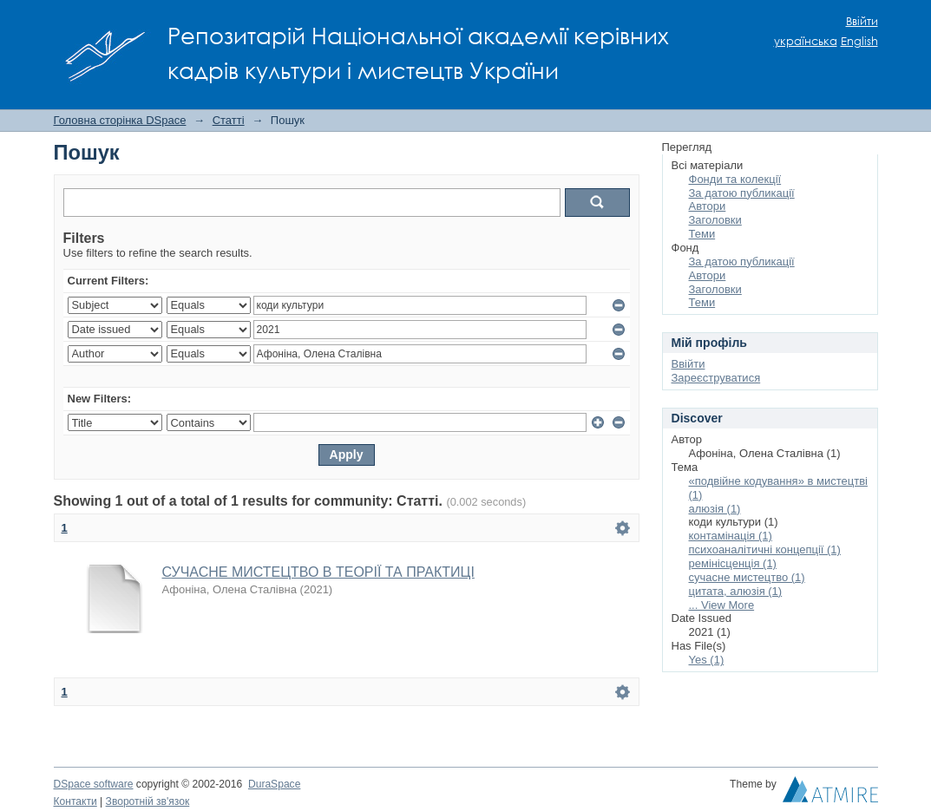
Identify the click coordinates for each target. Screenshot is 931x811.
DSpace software (94, 784)
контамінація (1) (730, 535)
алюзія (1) (715, 508)
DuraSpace (274, 784)
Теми (702, 233)
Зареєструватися (716, 377)
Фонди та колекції (735, 179)
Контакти (75, 801)
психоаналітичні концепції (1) (765, 549)
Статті (229, 120)
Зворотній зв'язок (148, 801)
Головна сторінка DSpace (120, 120)
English (859, 41)
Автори (707, 206)
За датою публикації (742, 192)
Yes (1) (706, 659)
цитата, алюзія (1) (736, 591)
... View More (722, 605)
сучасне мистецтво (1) (747, 577)
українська (805, 41)
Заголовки (715, 219)
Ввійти (862, 21)
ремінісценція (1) (733, 563)
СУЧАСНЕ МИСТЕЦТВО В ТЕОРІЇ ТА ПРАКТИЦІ (318, 572)
